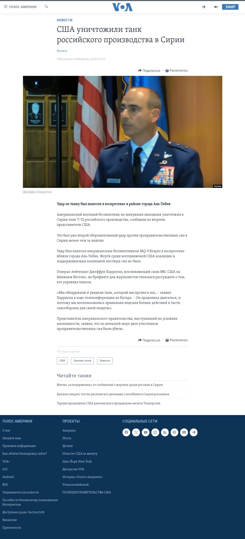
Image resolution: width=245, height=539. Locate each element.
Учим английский (75, 484)
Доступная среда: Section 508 (23, 512)
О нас (6, 430)
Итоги (66, 438)
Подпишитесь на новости (20, 492)
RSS (5, 484)
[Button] (149, 70)
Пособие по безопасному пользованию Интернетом (30, 502)
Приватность (11, 527)
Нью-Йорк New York (77, 461)
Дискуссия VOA (73, 469)
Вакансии (9, 520)
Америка (69, 430)
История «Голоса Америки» (82, 477)
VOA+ (6, 461)
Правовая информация (19, 446)
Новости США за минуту (80, 453)
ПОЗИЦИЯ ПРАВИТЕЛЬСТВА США (86, 492)
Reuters (62, 51)
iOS (5, 469)
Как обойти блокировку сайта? (24, 453)
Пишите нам (11, 438)
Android (8, 477)
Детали (67, 446)
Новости (64, 20)
